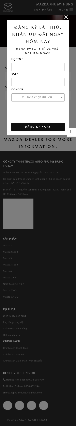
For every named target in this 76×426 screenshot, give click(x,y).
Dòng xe (17, 89)
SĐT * (14, 74)
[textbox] (38, 97)
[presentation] (42, 111)
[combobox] (38, 97)
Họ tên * (17, 59)
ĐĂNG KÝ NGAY (38, 127)
